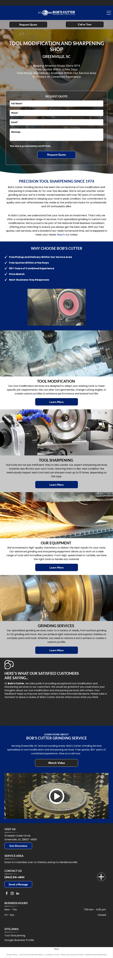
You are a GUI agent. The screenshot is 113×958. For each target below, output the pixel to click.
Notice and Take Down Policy (72, 954)
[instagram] (12, 893)
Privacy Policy (11, 954)
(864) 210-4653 (14, 877)
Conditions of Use (52, 954)
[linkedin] (17, 893)
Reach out (63, 234)
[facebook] (6, 893)
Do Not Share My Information (31, 954)
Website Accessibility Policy (96, 954)
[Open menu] (109, 12)
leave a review (27, 697)
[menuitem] (55, 936)
